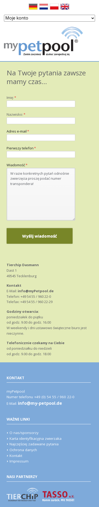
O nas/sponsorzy (24, 432)
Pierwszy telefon (21, 148)
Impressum (19, 461)
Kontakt (16, 455)
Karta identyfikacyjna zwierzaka (36, 438)
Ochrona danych (23, 449)
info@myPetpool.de (36, 291)
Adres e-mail (18, 131)
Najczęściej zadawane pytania (34, 444)
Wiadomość (17, 165)
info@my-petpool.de (40, 403)
